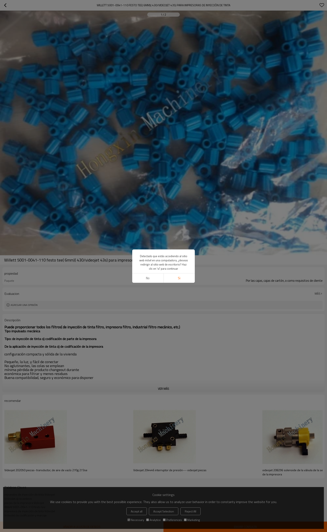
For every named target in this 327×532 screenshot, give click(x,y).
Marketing (192, 520)
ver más (163, 388)
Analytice (153, 520)
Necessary (135, 520)
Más (317, 294)
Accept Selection (163, 511)
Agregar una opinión (24, 305)
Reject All (190, 511)
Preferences (172, 520)
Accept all (136, 511)
